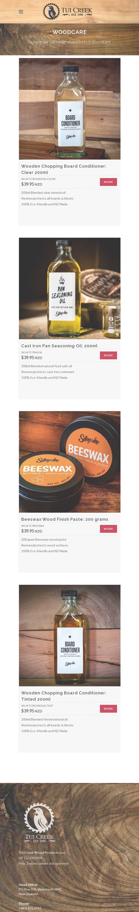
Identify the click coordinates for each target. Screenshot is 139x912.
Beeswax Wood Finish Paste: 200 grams (64, 519)
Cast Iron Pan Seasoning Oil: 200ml (59, 345)
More (108, 182)
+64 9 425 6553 (30, 908)
